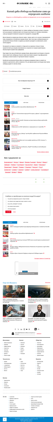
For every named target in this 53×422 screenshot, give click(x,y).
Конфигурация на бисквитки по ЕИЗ (17, 409)
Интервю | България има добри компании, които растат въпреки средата (37, 320)
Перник (15, 167)
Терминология (7, 380)
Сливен (14, 169)
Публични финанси (14, 125)
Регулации (23, 353)
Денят (11, 245)
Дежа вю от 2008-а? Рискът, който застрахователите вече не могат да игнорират (38, 301)
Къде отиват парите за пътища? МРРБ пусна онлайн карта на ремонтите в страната (29, 240)
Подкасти (39, 363)
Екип (32, 398)
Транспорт (13, 118)
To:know (12, 105)
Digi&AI (5, 361)
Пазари (11, 251)
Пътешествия (23, 363)
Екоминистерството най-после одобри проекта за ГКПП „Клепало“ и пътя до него (28, 141)
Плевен (21, 167)
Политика (39, 342)
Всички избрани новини (43, 151)
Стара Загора (35, 169)
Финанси (22, 350)
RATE (38, 365)
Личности (22, 367)
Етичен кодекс (13, 404)
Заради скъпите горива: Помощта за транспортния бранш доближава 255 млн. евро (29, 121)
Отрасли (22, 344)
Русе (40, 167)
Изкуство (22, 368)
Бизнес (21, 340)
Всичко (5, 378)
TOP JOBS (39, 374)
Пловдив (28, 167)
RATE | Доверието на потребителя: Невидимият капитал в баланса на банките (12, 320)
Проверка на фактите (14, 398)
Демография (39, 346)
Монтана (42, 164)
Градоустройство (40, 351)
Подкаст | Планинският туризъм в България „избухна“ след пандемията (30, 114)
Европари (6, 344)
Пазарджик (7, 167)
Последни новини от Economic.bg (42, 258)
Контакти (11, 402)
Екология (39, 353)
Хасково (7, 172)
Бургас (16, 162)
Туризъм (12, 112)
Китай (5, 71)
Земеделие (6, 351)
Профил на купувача (14, 407)
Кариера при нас (13, 405)
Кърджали (20, 164)
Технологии (25, 271)
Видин (39, 162)
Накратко (6, 382)
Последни (11, 102)
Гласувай (8, 211)
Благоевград (8, 162)
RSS (36, 329)
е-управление (7, 365)
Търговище (44, 169)
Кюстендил (28, 164)
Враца (45, 162)
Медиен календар (13, 411)
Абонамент (12, 400)
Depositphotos (29, 421)
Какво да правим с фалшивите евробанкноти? (23, 107)
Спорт (22, 370)
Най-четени (25, 102)
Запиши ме (39, 333)
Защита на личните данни (36, 396)
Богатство (22, 365)
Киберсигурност (7, 367)
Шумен (14, 172)
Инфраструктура (14, 131)
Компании (11, 225)
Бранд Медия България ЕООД (37, 404)
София (27, 169)
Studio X (30, 419)
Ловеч (36, 164)
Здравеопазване (40, 350)
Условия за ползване (35, 405)
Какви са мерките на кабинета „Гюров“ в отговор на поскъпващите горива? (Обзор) (28, 147)
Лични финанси (40, 344)
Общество (39, 340)
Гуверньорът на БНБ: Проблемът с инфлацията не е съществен (28, 126)
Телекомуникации (7, 363)
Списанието (6, 385)
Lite (20, 359)
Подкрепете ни (34, 407)
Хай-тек (5, 368)
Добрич (13, 164)
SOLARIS (38, 372)
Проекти (38, 359)
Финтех (5, 370)
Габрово (6, 164)
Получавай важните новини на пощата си (25, 332)
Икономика (6, 340)
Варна (22, 162)
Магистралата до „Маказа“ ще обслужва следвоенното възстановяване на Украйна (29, 134)
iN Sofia (38, 368)
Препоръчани (41, 102)
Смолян (20, 169)
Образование (40, 348)
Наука (22, 361)
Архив (14, 211)
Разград (34, 167)
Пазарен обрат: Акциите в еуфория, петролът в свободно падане (27, 253)
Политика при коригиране (36, 402)
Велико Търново (30, 162)
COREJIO (38, 367)
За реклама (12, 396)
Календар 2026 (40, 361)
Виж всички (47, 282)
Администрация (40, 355)
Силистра (7, 169)
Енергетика (6, 348)
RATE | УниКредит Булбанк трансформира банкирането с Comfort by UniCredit (29, 226)
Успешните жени (40, 370)
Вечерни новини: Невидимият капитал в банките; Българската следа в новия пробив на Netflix (29, 247)
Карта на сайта (34, 400)
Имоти (22, 351)
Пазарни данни (7, 387)
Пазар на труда (7, 355)
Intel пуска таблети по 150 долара (27, 273)
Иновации (23, 346)
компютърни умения (15, 71)
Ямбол (20, 172)
